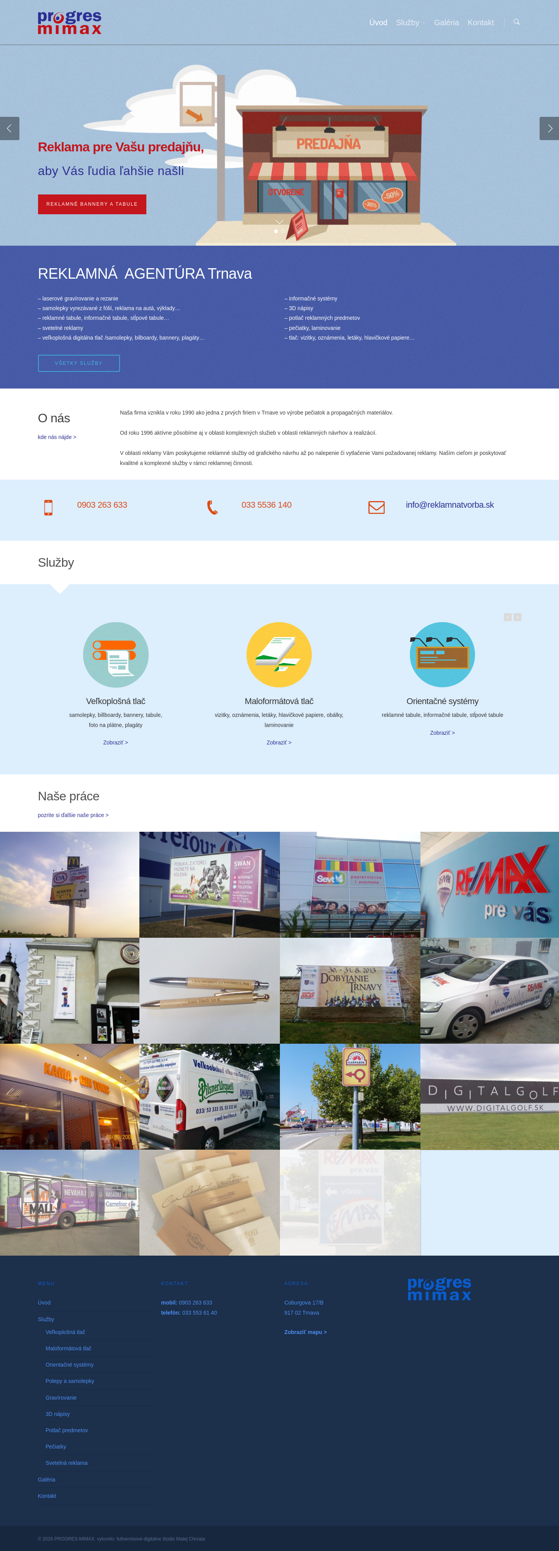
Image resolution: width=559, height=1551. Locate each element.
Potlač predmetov (67, 1430)
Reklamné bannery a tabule (92, 204)
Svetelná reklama (67, 1463)
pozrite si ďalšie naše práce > (73, 815)
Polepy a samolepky (70, 1381)
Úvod (378, 22)
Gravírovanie (61, 1398)
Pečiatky (56, 1446)
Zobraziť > (115, 742)
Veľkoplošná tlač (65, 1332)
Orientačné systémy (70, 1365)
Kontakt (481, 22)
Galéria (446, 22)
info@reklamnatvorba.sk (450, 505)
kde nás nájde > (57, 437)
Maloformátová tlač (69, 1348)
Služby (411, 22)
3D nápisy (58, 1414)
